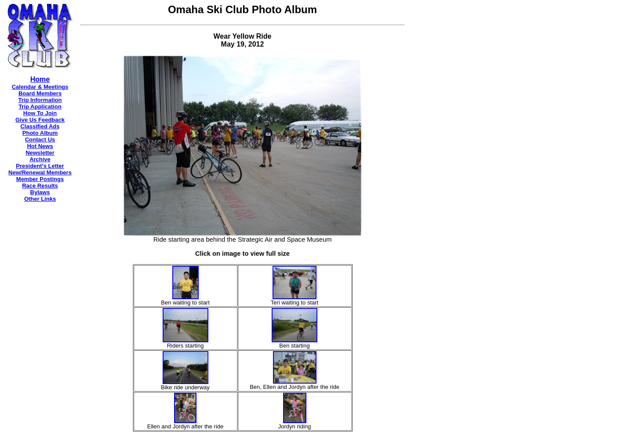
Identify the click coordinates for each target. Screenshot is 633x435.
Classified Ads (39, 126)
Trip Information (40, 100)
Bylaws (40, 192)
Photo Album (40, 133)
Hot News (40, 146)
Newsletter (40, 152)
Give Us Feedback (40, 119)
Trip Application (40, 106)
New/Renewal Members (40, 172)
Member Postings (40, 179)
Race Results (40, 185)
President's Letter (40, 166)
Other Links (40, 199)
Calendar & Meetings (40, 86)
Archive (40, 159)
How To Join (40, 113)
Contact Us (40, 139)
